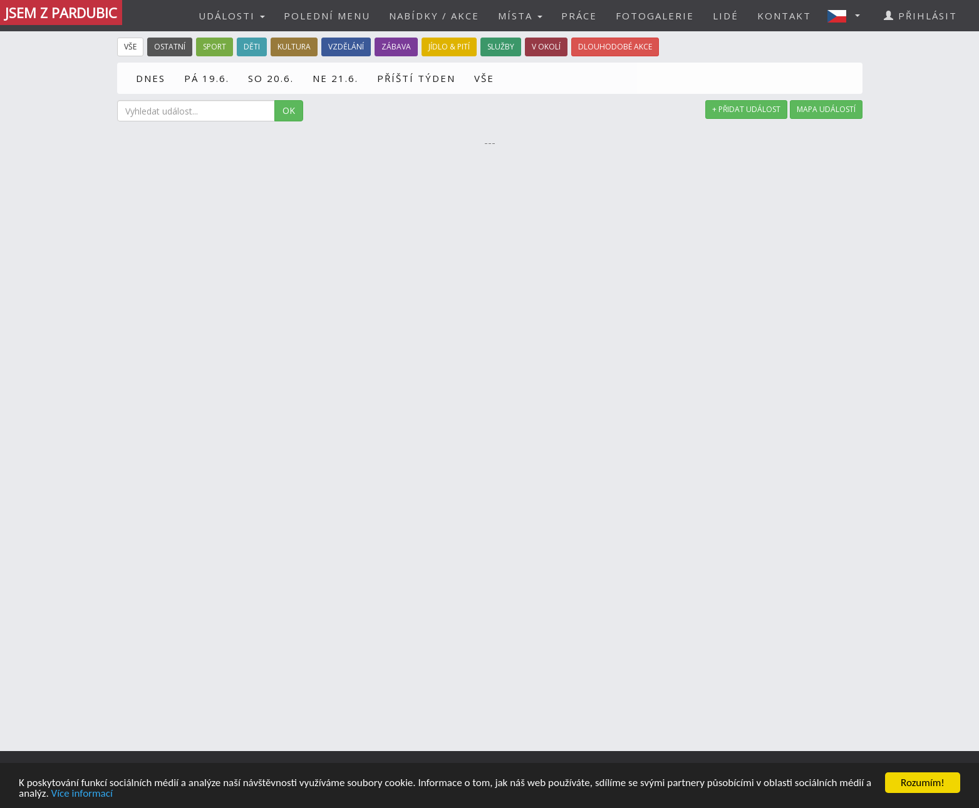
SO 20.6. (271, 78)
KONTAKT (784, 15)
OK (288, 110)
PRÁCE (579, 15)
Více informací (82, 793)
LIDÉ (725, 15)
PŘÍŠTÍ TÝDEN (416, 78)
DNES (150, 78)
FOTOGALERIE (655, 15)
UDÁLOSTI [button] (232, 15)
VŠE (484, 78)
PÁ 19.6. (206, 78)
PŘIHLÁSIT (920, 15)
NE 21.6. (335, 78)
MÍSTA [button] (520, 15)
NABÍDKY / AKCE (434, 15)
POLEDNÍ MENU (327, 15)
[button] (847, 15)
